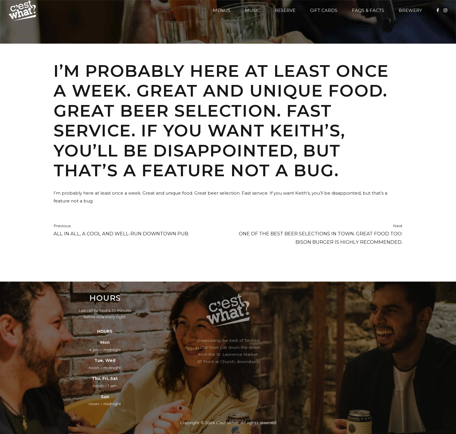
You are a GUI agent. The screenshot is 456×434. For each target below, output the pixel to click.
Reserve (285, 10)
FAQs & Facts (368, 10)
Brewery (410, 10)
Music (252, 10)
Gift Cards (323, 10)
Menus (221, 10)
